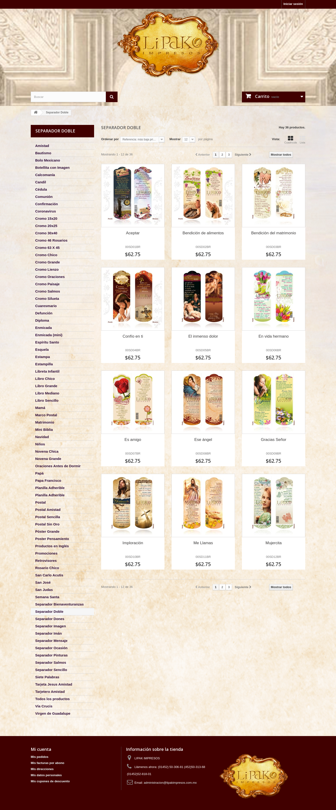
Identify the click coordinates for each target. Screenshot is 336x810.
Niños (40, 444)
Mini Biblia (44, 430)
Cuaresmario (46, 306)
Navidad (42, 437)
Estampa (42, 357)
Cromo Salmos (47, 291)
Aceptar (133, 233)
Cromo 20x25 (46, 226)
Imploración (132, 543)
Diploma (42, 320)
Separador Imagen (50, 626)
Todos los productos (52, 699)
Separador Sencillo (51, 670)
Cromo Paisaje (47, 284)
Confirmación (46, 204)
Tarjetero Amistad (50, 692)
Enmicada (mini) (48, 335)
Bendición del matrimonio (273, 233)
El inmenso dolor (203, 336)
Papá (39, 473)
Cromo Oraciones (50, 277)
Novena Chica (46, 451)
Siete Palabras (47, 677)
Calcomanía (45, 175)
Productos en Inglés (52, 546)
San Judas (44, 590)
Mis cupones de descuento (50, 781)
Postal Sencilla (47, 517)
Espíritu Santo (47, 342)
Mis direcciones (42, 769)
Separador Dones (49, 619)
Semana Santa (47, 597)
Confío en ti (133, 336)
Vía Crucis (43, 706)
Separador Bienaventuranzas (59, 604)
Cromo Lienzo (47, 269)
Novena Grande (48, 459)
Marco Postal (46, 415)
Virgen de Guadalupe (52, 713)
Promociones (46, 553)
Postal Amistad (48, 510)
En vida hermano (274, 336)
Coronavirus (45, 211)
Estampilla (44, 364)
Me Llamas (203, 543)
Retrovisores (46, 561)
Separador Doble (49, 611)
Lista (302, 139)
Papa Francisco (48, 480)
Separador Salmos (50, 662)
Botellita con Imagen (52, 168)
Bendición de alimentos (203, 233)
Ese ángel (203, 439)
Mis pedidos (39, 757)
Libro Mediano (47, 393)
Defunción (43, 313)
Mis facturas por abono (47, 763)
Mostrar (175, 139)
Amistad (42, 146)
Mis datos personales (46, 775)
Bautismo (43, 153)
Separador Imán (48, 633)
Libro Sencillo (46, 400)
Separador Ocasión (51, 648)
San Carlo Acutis (49, 575)
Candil (40, 182)
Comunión (44, 197)
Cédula (41, 189)
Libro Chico (45, 379)
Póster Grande (47, 531)
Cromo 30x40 (46, 233)
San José (43, 582)
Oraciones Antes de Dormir (58, 466)
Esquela (42, 349)
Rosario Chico (47, 568)
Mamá (40, 408)
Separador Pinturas (51, 655)
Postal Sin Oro (47, 524)
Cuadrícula (290, 139)
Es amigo (133, 439)
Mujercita (273, 543)
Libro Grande (46, 386)
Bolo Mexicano (47, 160)
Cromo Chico (46, 255)
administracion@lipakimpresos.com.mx (170, 782)
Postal (40, 502)
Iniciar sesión (293, 4)
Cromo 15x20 (46, 218)
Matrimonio (44, 422)
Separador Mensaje (51, 641)
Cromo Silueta (47, 299)
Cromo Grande (47, 262)
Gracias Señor (273, 439)
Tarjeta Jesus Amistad (53, 684)
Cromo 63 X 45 (47, 248)
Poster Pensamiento (52, 539)
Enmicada (43, 328)
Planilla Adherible (50, 488)
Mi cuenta (41, 749)
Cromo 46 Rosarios (51, 240)
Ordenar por (110, 139)
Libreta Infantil (47, 371)
